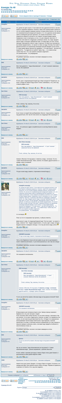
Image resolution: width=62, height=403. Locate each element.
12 (17, 10)
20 (32, 10)
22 (3, 12)
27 (13, 12)
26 (11, 12)
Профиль (49, 3)
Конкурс (49, 16)
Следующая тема (55, 19)
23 (5, 12)
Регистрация (41, 3)
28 (15, 12)
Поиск (17, 3)
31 (20, 12)
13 (18, 10)
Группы (33, 3)
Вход (43, 5)
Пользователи (24, 3)
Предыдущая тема (43, 19)
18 (28, 10)
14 (20, 10)
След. (25, 12)
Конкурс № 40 (8, 7)
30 (18, 12)
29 (17, 12)
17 (26, 10)
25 (9, 12)
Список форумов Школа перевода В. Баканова (32, 16)
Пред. (10, 9)
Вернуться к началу (7, 59)
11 (15, 10)
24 (7, 12)
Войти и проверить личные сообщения (28, 5)
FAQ (11, 3)
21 (1, 12)
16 (24, 10)
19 (30, 10)
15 (22, 10)
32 (22, 12)
